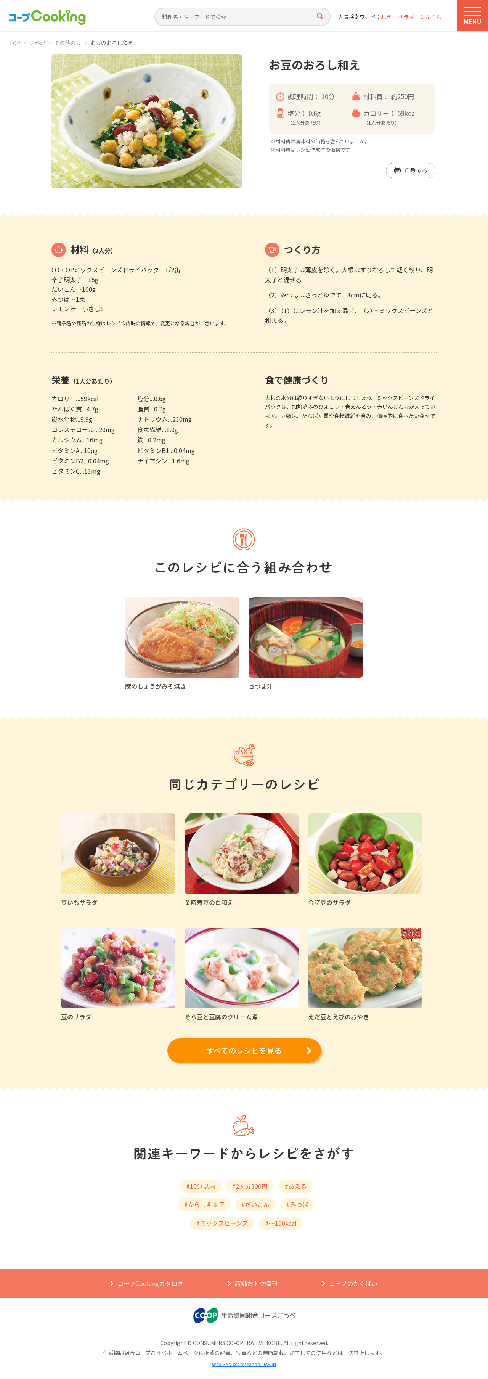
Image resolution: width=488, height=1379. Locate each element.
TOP (14, 42)
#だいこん (255, 1204)
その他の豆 (68, 42)
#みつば (297, 1204)
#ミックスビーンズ (222, 1223)
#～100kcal (281, 1223)
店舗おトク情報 (256, 1283)
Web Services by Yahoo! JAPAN (244, 1364)
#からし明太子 (204, 1204)
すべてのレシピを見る (244, 1050)
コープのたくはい (353, 1283)
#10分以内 (200, 1186)
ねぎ (386, 17)
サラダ (406, 17)
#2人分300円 (250, 1186)
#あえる (295, 1186)
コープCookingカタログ (150, 1283)
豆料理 (37, 42)
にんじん (430, 17)
